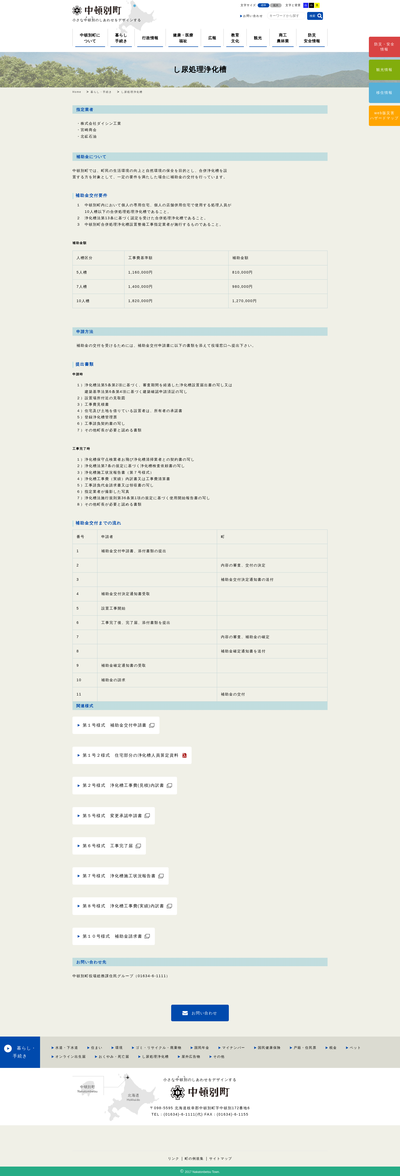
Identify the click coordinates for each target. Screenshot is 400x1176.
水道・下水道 (105, 1048)
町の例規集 (194, 1158)
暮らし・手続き (46, 1052)
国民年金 (241, 1048)
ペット (100, 1056)
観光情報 (384, 70)
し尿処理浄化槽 (200, 69)
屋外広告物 (254, 1056)
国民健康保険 (308, 1048)
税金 (372, 1048)
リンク (173, 1158)
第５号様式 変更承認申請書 (112, 815)
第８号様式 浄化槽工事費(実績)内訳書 (123, 906)
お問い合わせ (253, 15)
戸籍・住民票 (344, 1048)
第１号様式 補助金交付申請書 (115, 725)
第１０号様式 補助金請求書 (112, 936)
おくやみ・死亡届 (177, 1056)
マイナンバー (272, 1048)
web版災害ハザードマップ (384, 115)
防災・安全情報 (384, 46)
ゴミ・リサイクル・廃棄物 (198, 1048)
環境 (158, 1048)
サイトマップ (220, 1158)
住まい (136, 1048)
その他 (282, 1056)
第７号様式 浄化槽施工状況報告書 (119, 876)
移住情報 (384, 93)
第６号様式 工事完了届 (108, 846)
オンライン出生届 (134, 1056)
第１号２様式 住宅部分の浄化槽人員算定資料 (131, 755)
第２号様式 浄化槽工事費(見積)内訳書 (123, 785)
